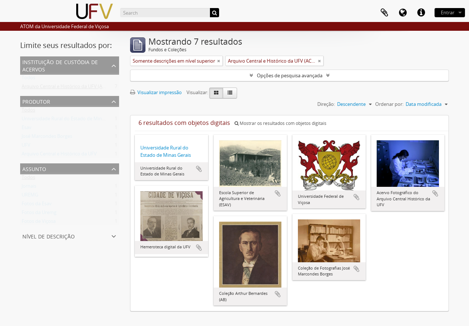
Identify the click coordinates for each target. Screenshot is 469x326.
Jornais (29, 187)
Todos (28, 79)
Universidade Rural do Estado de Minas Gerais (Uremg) (81, 120)
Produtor (36, 101)
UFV (26, 146)
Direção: (326, 104)
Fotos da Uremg (39, 214)
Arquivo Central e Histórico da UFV (59, 155)
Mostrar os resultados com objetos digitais (280, 123)
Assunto (34, 168)
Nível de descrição (48, 236)
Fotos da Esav (37, 205)
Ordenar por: (389, 104)
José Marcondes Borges (47, 137)
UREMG (30, 196)
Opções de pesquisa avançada (289, 75)
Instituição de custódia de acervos (60, 65)
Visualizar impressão (156, 92)
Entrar (447, 12)
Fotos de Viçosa (39, 222)
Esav (27, 129)
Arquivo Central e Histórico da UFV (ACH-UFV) (71, 88)
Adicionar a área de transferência (199, 169)
